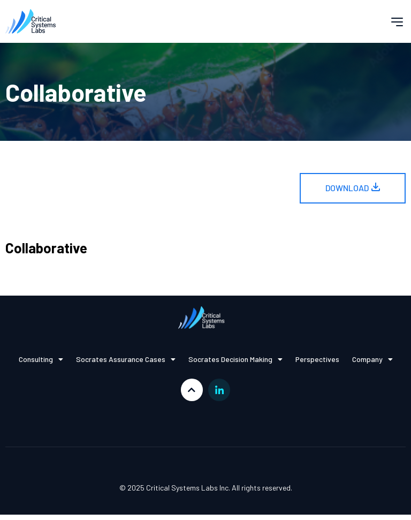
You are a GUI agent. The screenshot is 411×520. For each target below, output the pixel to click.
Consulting (41, 359)
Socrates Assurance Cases (126, 359)
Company (372, 359)
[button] (397, 22)
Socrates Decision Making (235, 359)
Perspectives (317, 359)
